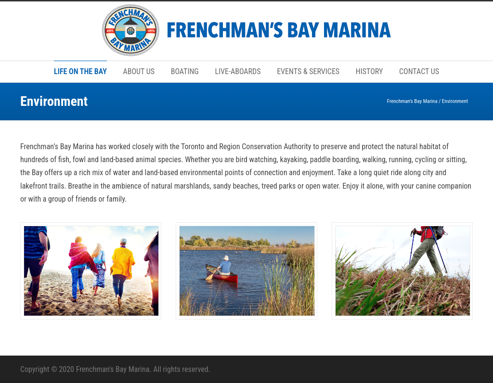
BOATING (185, 71)
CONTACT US (419, 71)
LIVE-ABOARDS (237, 71)
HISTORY (369, 71)
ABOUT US (139, 71)
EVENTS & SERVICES (308, 71)
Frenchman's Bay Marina (412, 101)
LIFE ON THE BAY (80, 71)
